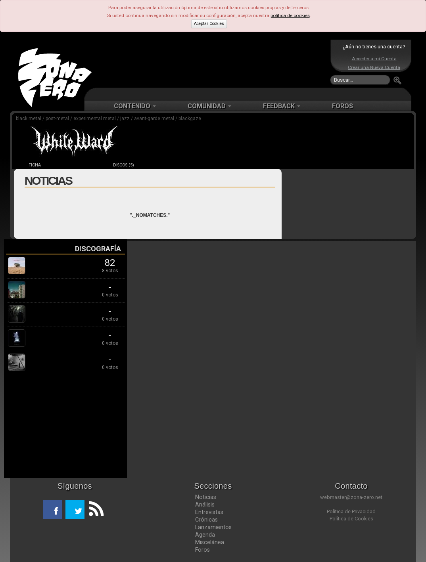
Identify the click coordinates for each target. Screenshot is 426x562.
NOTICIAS (79, 165)
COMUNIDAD (209, 106)
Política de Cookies (351, 519)
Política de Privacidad (351, 511)
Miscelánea (209, 542)
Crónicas (206, 519)
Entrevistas (209, 512)
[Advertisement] (211, 63)
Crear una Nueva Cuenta (374, 67)
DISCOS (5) (123, 165)
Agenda (205, 534)
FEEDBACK (281, 106)
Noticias (205, 497)
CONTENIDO (135, 106)
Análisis (205, 504)
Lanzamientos (213, 527)
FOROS (342, 106)
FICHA (35, 165)
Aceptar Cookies (209, 23)
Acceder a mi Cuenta (374, 58)
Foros (202, 550)
